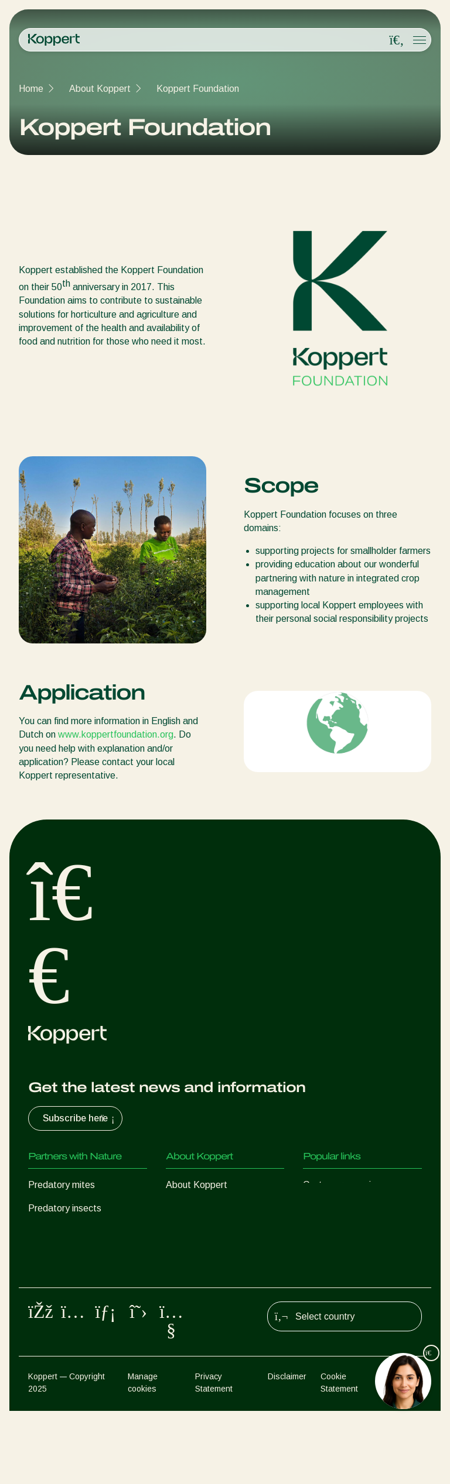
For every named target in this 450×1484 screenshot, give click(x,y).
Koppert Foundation (197, 89)
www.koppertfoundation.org (115, 734)
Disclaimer (287, 1449)
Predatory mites (61, 1185)
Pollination (49, 1325)
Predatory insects (64, 1208)
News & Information (207, 1208)
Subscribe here (80, 1118)
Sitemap (407, 1449)
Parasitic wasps (61, 1232)
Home (31, 89)
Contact (182, 1255)
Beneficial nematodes (72, 1255)
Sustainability (193, 1232)
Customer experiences (349, 1185)
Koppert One (329, 1208)
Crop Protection (61, 1302)
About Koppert (100, 89)
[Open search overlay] (396, 40)
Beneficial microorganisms (81, 1278)
